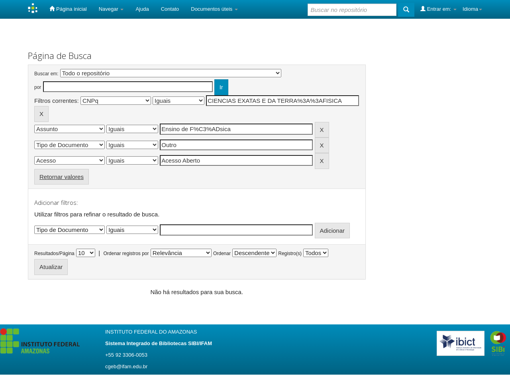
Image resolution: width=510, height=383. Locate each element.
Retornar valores (61, 176)
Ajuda (142, 9)
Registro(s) (290, 253)
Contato (170, 9)
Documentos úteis (214, 9)
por (37, 87)
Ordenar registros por (126, 253)
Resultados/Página (54, 253)
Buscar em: (46, 74)
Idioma (472, 9)
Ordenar (222, 253)
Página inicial (67, 9)
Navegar (111, 9)
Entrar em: (438, 9)
